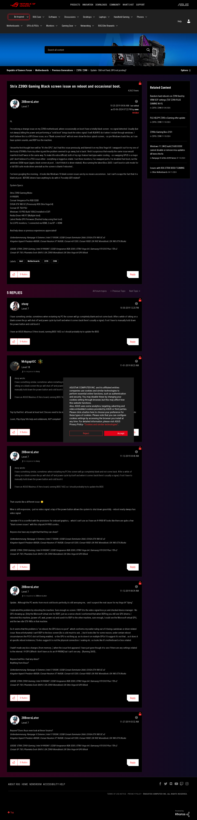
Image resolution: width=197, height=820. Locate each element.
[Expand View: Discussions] (78, 17)
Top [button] (12, 812)
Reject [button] (81, 427)
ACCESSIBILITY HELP (54, 784)
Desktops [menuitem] (87, 17)
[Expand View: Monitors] (56, 26)
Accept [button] (115, 427)
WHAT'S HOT (128, 4)
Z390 (55, 261)
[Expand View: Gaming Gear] (75, 26)
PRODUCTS (75, 4)
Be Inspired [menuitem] (19, 17)
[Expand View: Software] (59, 17)
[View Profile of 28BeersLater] (30, 102)
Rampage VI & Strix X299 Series (164, 158)
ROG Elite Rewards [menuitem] (106, 25)
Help (180, 21)
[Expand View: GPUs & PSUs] (41, 26)
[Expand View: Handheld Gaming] (131, 17)
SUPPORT (140, 4)
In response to (32, 371)
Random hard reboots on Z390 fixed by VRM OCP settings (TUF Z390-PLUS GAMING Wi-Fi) (167, 100)
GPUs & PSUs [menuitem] (33, 25)
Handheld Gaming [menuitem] (121, 17)
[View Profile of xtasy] (24, 304)
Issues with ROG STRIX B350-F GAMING (167, 168)
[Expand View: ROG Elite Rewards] (116, 26)
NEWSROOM (35, 784)
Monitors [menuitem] (50, 25)
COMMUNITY (114, 4)
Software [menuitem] (53, 17)
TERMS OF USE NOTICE (116, 794)
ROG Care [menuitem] (37, 17)
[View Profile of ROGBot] (135, 113)
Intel (21, 261)
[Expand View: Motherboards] (21, 26)
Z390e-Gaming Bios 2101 (161, 132)
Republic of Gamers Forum (19, 70)
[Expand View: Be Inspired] (27, 17)
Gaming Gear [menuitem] (67, 25)
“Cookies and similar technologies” (78, 418)
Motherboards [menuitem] (13, 25)
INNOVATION (88, 4)
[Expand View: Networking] (93, 26)
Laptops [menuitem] (102, 17)
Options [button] (184, 70)
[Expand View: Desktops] (94, 17)
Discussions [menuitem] (70, 17)
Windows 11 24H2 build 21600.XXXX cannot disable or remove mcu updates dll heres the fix (167, 150)
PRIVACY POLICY (134, 794)
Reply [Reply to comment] (133, 341)
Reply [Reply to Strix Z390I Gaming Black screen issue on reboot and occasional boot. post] (133, 274)
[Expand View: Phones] (146, 17)
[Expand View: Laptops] (108, 17)
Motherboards (42, 70)
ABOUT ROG (14, 784)
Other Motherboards (160, 172)
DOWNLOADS (101, 4)
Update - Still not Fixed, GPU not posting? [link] (108, 70)
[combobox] (98, 50)
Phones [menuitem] (140, 17)
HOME (25, 784)
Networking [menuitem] (86, 25)
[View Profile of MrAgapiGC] (28, 361)
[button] (14, 274)
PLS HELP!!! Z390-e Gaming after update (167, 118)
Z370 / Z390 (81, 70)
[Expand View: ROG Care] (43, 17)
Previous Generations (62, 70)
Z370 (46, 261)
